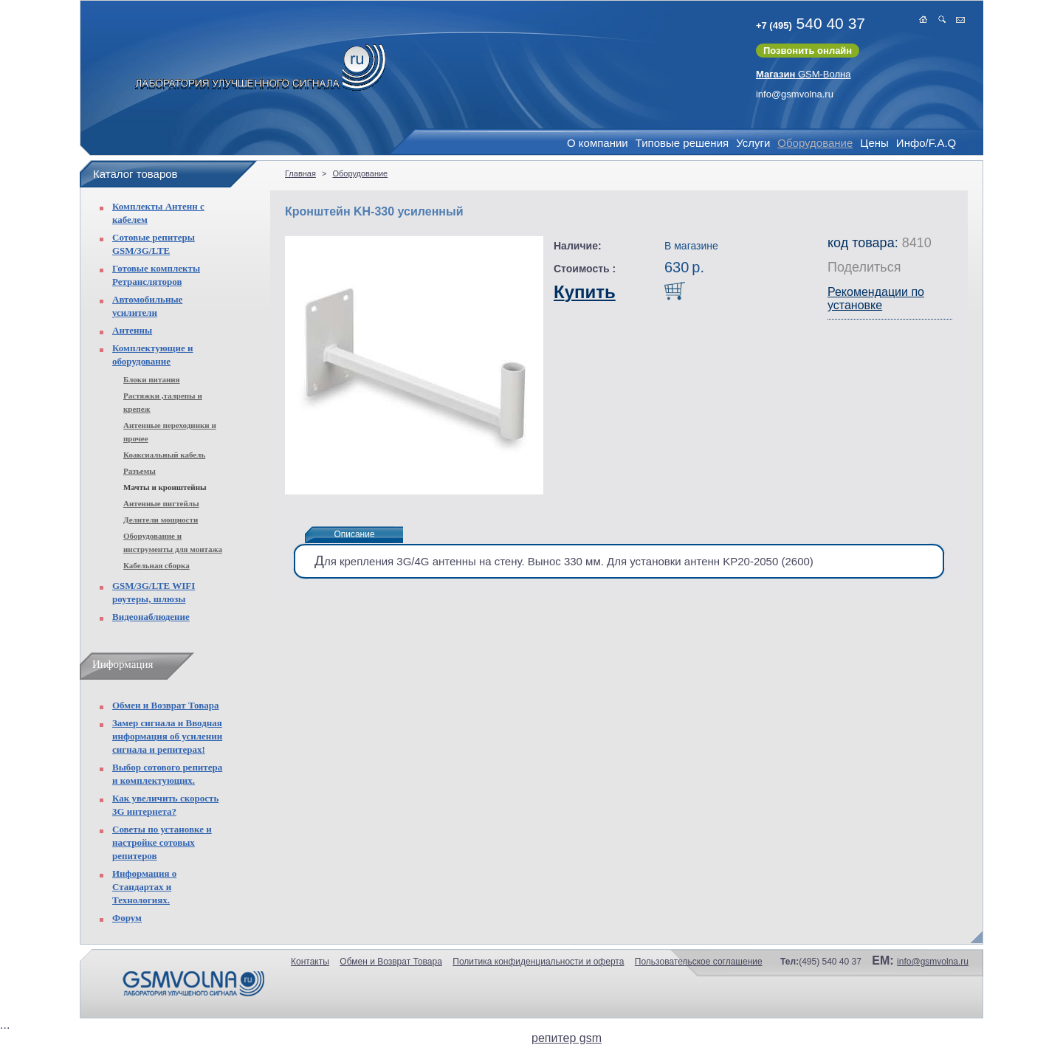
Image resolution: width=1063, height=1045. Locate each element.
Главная (300, 173)
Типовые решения (682, 143)
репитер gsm (567, 1038)
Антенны (132, 330)
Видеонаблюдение (151, 616)
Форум (127, 917)
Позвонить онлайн (807, 50)
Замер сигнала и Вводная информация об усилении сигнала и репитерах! (167, 736)
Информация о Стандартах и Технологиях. (144, 887)
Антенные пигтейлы (161, 503)
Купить (585, 292)
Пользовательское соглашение (699, 961)
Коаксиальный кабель (164, 454)
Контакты (310, 961)
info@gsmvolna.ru (794, 94)
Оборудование (815, 143)
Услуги (753, 143)
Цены (874, 143)
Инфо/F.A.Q (926, 143)
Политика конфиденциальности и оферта (538, 961)
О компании (597, 143)
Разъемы (139, 470)
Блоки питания (151, 379)
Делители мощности (160, 519)
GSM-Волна (803, 74)
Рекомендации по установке (876, 298)
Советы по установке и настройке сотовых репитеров (162, 842)
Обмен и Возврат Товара (165, 705)
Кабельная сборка (156, 565)
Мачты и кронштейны (165, 487)
